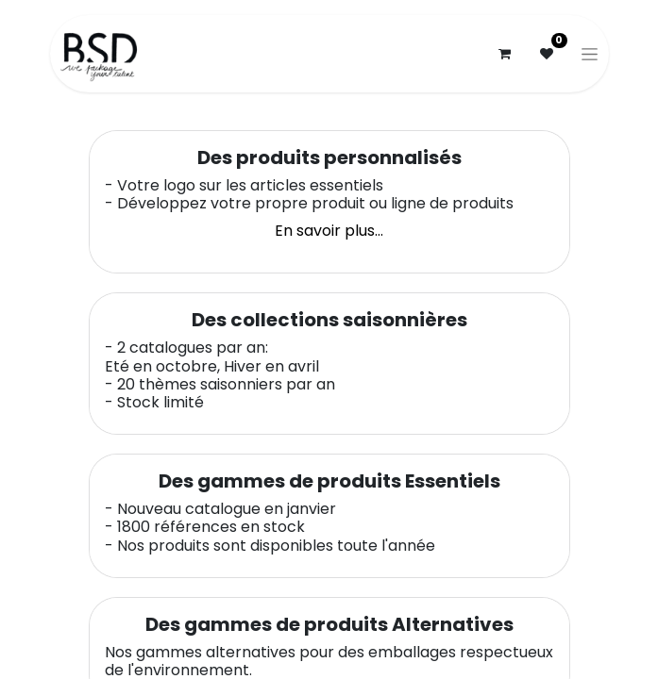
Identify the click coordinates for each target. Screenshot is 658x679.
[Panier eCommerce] (505, 54)
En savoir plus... (329, 230)
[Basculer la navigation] (589, 54)
